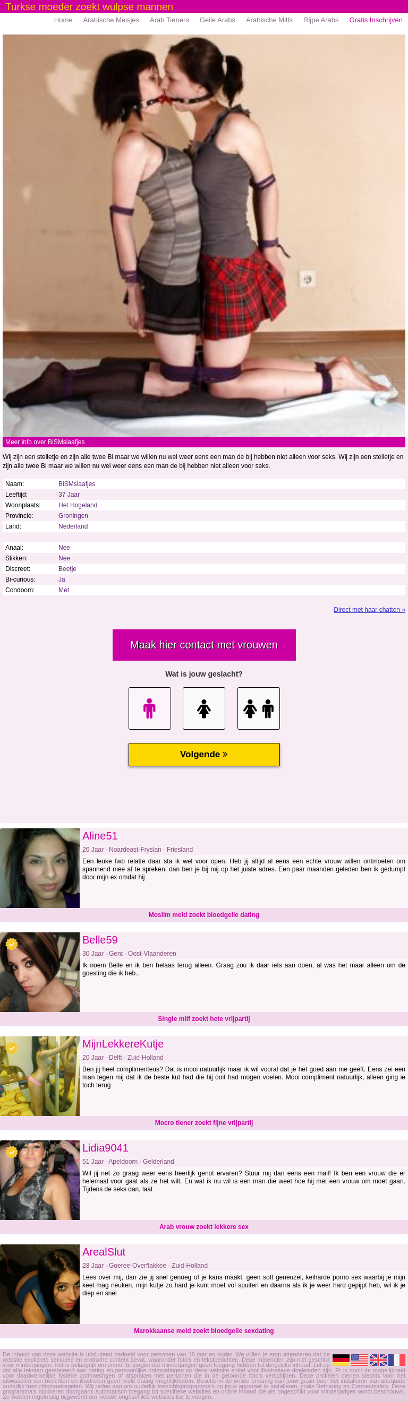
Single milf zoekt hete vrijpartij (204, 1019)
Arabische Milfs (269, 20)
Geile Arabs (217, 20)
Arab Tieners (169, 20)
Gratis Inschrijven (376, 20)
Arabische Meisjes (111, 20)
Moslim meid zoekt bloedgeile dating (204, 915)
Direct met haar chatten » (369, 609)
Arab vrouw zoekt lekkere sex (204, 1227)
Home (63, 20)
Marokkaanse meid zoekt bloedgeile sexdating (204, 1331)
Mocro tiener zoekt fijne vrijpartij (204, 1123)
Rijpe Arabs (320, 20)
